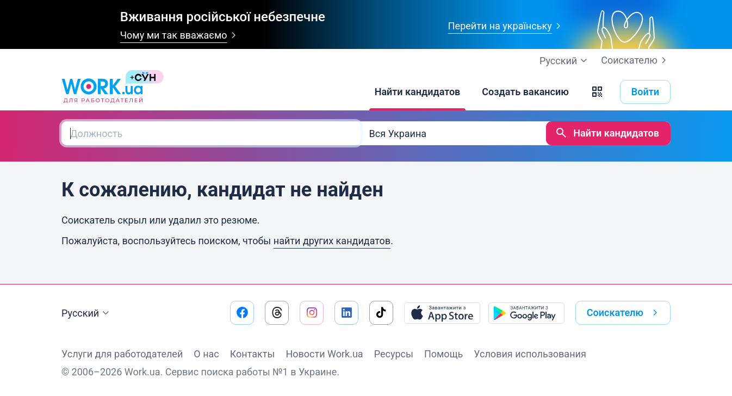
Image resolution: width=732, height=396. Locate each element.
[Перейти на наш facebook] (242, 313)
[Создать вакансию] (525, 91)
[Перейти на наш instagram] (312, 313)
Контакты (252, 354)
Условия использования (530, 354)
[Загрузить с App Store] (442, 313)
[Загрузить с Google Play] (526, 313)
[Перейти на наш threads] (277, 313)
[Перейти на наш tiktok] (381, 313)
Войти (645, 91)
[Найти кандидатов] (417, 91)
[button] (597, 91)
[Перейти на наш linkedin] (346, 313)
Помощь (443, 354)
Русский (86, 313)
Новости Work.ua (324, 354)
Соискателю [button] (624, 312)
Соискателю (636, 60)
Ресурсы (393, 354)
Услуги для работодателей (122, 354)
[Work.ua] (102, 92)
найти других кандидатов (332, 240)
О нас (206, 354)
